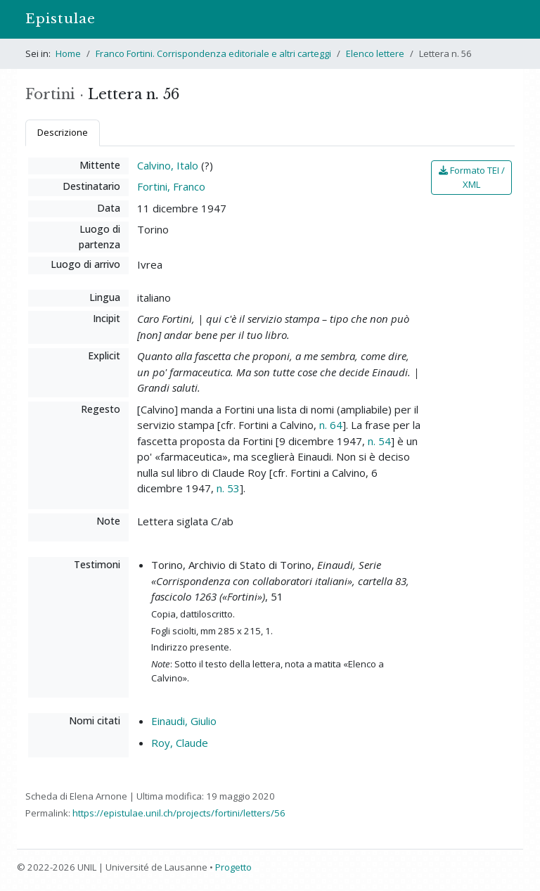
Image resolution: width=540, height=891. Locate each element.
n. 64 (330, 425)
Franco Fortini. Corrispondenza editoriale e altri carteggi (213, 53)
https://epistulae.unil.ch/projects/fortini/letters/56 (178, 813)
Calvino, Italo (167, 165)
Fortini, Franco (171, 186)
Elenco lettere (375, 53)
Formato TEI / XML (472, 177)
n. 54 (379, 441)
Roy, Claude (179, 743)
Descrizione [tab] (62, 132)
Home (68, 53)
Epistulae (60, 19)
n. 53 (228, 488)
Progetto (233, 867)
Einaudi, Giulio (184, 721)
